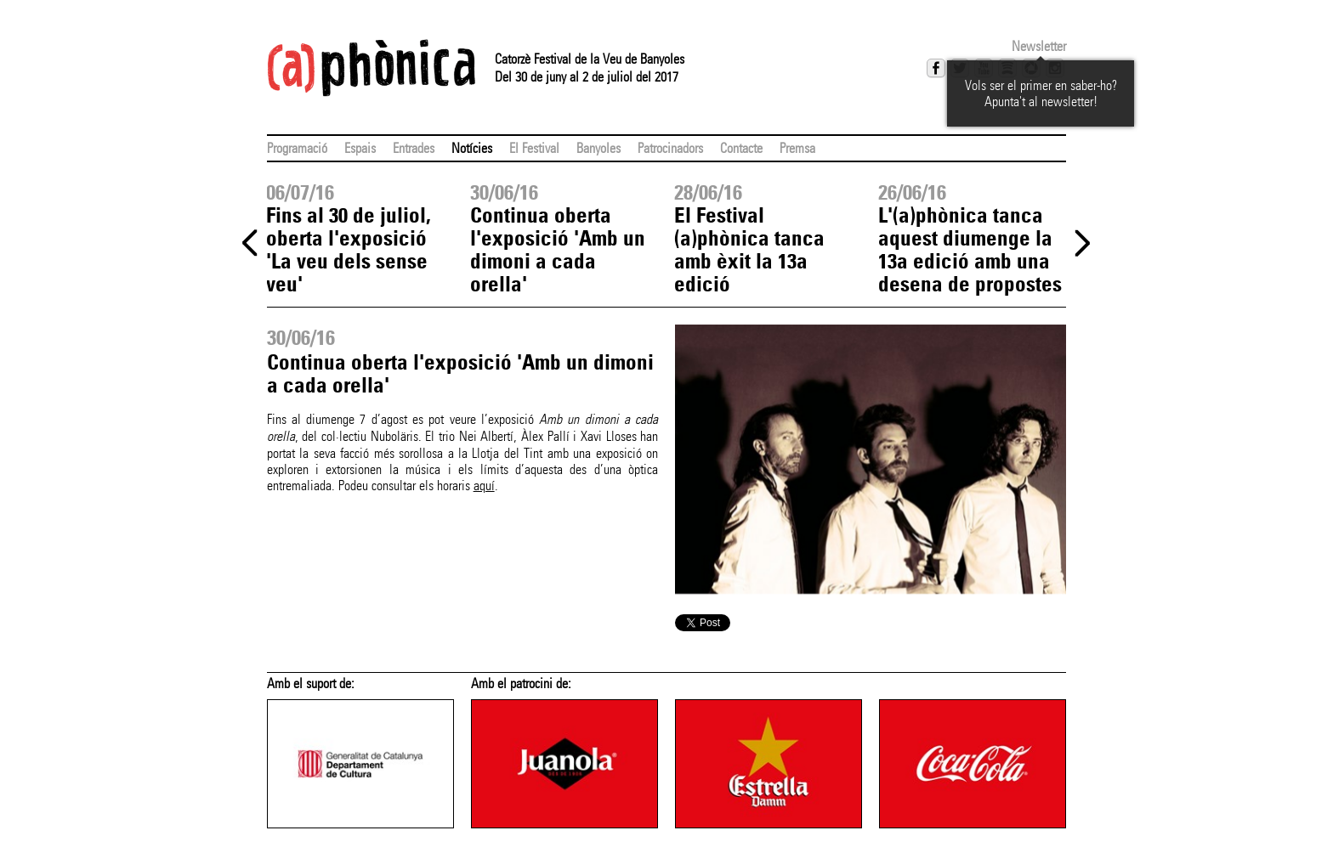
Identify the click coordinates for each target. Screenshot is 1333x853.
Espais (360, 148)
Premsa (797, 148)
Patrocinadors (670, 148)
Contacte (741, 148)
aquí (484, 485)
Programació (297, 148)
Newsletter (1039, 46)
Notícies (471, 148)
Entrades (413, 148)
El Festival (534, 148)
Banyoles (598, 148)
